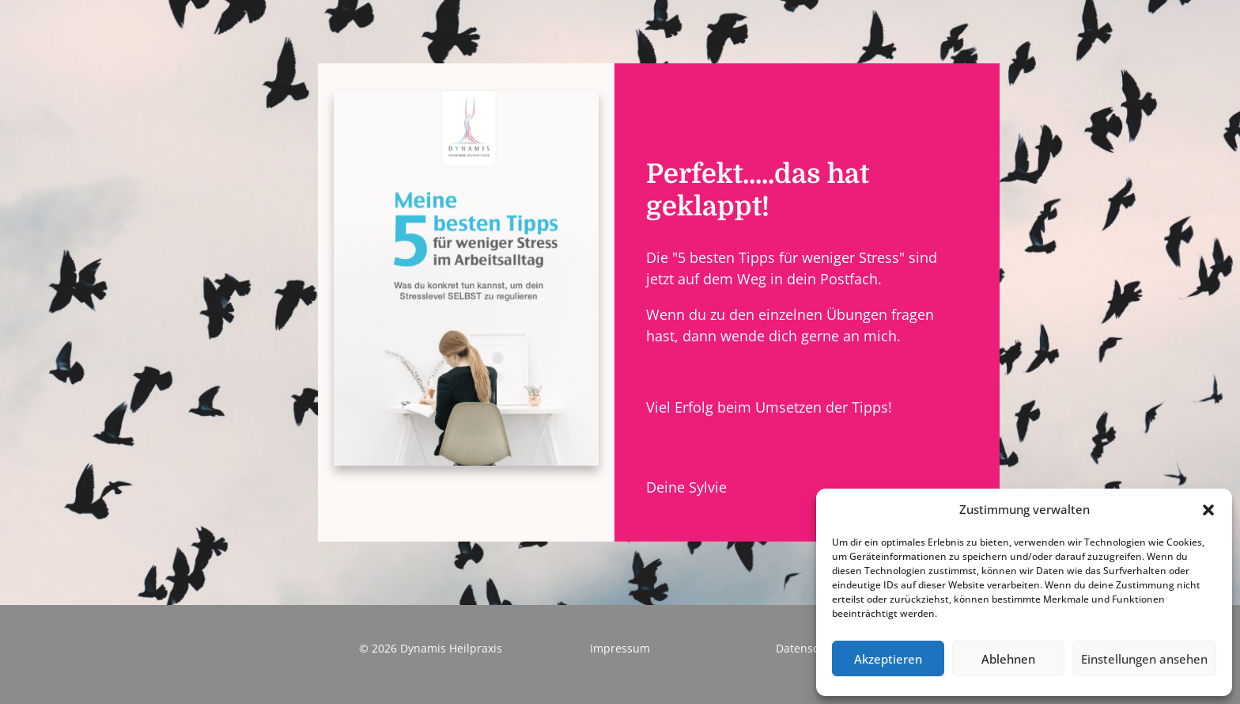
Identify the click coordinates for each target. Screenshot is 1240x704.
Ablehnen (1008, 659)
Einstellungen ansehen (1144, 659)
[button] (1208, 510)
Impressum (620, 648)
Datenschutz (809, 648)
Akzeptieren (888, 659)
